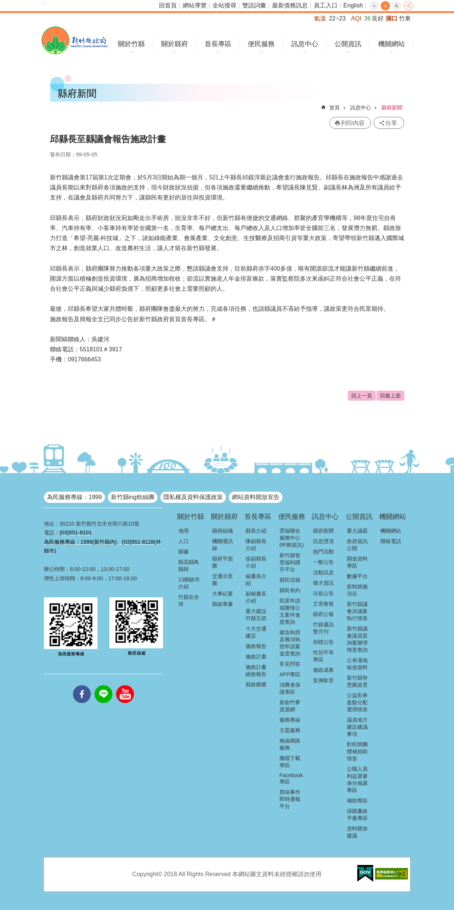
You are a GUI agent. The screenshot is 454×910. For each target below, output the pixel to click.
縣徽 (183, 552)
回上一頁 (361, 396)
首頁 (334, 108)
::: (43, 3)
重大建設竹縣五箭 (256, 614)
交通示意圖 (222, 579)
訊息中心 (304, 44)
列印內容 (353, 123)
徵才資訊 (323, 583)
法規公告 (323, 593)
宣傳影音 (323, 680)
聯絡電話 (390, 541)
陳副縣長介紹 (256, 544)
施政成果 (323, 670)
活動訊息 (323, 572)
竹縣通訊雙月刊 (323, 628)
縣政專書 (222, 604)
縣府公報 (323, 614)
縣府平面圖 (222, 562)
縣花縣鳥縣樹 (188, 565)
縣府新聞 (391, 108)
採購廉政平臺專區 (357, 814)
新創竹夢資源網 (289, 705)
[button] (365, 873)
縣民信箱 (289, 580)
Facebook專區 (291, 778)
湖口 (391, 18)
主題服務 (289, 730)
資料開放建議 (357, 832)
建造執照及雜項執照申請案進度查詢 (289, 643)
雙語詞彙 (254, 5)
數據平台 (357, 576)
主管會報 (323, 604)
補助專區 (357, 801)
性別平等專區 (323, 655)
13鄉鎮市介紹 (189, 583)
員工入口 (326, 5)
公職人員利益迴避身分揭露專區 (357, 779)
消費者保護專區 (289, 688)
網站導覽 (195, 5)
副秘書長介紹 (256, 597)
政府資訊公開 (357, 544)
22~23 (337, 18)
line (103, 685)
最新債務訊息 (290, 5)
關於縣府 (174, 44)
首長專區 (218, 44)
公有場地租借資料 (357, 663)
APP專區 (290, 674)
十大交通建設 (256, 632)
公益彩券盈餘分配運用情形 (357, 702)
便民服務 (261, 44)
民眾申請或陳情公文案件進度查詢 (289, 611)
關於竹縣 (131, 44)
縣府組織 (222, 531)
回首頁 (168, 5)
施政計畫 (256, 657)
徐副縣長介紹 (256, 562)
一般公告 (323, 562)
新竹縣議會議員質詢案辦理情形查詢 (357, 639)
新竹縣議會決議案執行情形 (357, 611)
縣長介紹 (256, 531)
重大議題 (357, 531)
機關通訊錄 (222, 544)
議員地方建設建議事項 (357, 727)
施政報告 (256, 646)
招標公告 (323, 642)
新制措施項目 (357, 590)
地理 (183, 531)
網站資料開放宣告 (255, 497)
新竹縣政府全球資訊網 (74, 40)
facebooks (82, 685)
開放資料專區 (357, 562)
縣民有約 (289, 590)
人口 (183, 541)
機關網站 (391, 44)
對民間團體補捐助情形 (357, 751)
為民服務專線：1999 (74, 497)
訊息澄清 (323, 541)
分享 (408, 5)
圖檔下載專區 (289, 761)
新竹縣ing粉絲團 (132, 497)
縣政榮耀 (256, 684)
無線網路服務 (289, 744)
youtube (125, 685)
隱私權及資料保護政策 (193, 497)
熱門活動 (323, 552)
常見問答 (289, 664)
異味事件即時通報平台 (289, 799)
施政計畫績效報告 (256, 670)
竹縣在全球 (188, 600)
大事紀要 (222, 594)
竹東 (405, 18)
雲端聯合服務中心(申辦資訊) (291, 538)
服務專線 (289, 720)
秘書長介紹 (256, 579)
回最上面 (390, 396)
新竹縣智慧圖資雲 (357, 681)
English (353, 5)
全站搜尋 (224, 5)
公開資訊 (348, 44)
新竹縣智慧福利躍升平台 (289, 562)
